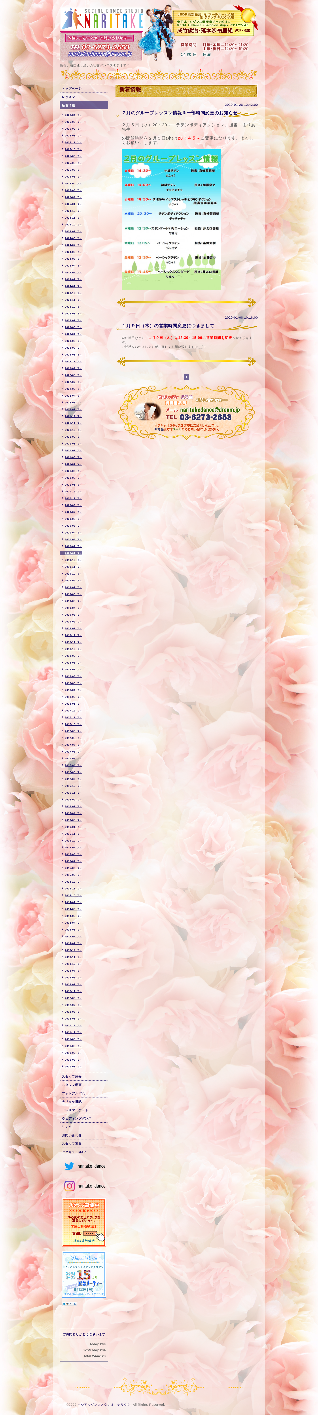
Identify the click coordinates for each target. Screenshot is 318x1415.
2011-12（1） (73, 1025)
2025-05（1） (73, 176)
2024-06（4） (73, 252)
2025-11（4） (73, 142)
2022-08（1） (73, 375)
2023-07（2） (73, 320)
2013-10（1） (73, 964)
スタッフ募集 (72, 1143)
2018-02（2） (73, 697)
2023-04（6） (73, 334)
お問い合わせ (72, 1135)
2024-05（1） (73, 258)
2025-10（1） (73, 149)
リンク (67, 1127)
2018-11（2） (73, 642)
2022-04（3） (73, 395)
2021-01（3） (73, 484)
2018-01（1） (73, 703)
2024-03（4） (73, 272)
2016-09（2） (73, 799)
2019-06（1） (73, 594)
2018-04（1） (73, 690)
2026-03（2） (73, 122)
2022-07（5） (73, 382)
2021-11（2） (73, 423)
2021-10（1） (73, 430)
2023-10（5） (73, 306)
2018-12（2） (73, 635)
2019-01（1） (73, 628)
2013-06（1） (73, 977)
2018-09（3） (73, 656)
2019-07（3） (73, 587)
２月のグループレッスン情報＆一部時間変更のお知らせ (180, 112)
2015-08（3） (73, 847)
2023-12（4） (73, 293)
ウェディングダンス (77, 1118)
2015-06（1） (73, 854)
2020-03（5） (73, 539)
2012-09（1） (73, 998)
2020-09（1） (73, 505)
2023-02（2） (73, 347)
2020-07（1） (73, 512)
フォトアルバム (73, 1093)
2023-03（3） (73, 341)
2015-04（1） (73, 861)
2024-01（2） (73, 286)
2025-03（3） (73, 190)
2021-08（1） (73, 443)
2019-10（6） (73, 573)
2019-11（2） (73, 567)
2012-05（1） (73, 1011)
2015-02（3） (73, 875)
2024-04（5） (73, 265)
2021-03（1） (73, 471)
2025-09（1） (73, 156)
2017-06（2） (73, 751)
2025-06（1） (73, 169)
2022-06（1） (73, 389)
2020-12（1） (73, 491)
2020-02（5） (73, 546)
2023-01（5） (73, 354)
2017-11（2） (73, 717)
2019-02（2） (73, 621)
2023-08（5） (73, 313)
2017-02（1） (73, 779)
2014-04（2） (73, 922)
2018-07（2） (73, 669)
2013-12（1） (73, 950)
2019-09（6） (73, 580)
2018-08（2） (73, 662)
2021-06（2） (73, 457)
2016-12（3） (73, 786)
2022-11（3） (73, 361)
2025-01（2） (73, 204)
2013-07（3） (73, 970)
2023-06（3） (73, 327)
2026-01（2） (73, 135)
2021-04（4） (73, 464)
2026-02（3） (73, 128)
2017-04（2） (73, 765)
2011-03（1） (73, 1053)
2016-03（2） (73, 820)
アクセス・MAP (74, 1152)
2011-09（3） (73, 1039)
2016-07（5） (73, 806)
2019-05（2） (73, 601)
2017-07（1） (73, 744)
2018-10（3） (73, 649)
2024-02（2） (73, 279)
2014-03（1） (73, 929)
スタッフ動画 (72, 1085)
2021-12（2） (73, 416)
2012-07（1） (73, 1005)
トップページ (72, 88)
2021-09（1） (73, 436)
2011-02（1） (73, 1059)
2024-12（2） (73, 211)
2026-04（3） (73, 115)
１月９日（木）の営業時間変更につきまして (168, 325)
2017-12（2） (73, 710)
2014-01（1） (73, 943)
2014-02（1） (73, 936)
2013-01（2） (73, 984)
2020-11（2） (73, 498)
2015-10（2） (73, 840)
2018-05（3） (73, 683)
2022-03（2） (73, 402)
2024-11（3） (73, 217)
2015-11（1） (73, 833)
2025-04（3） (73, 183)
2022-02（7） (73, 409)
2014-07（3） (73, 902)
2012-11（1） (73, 991)
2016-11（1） (73, 792)
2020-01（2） (73, 553)
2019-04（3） (73, 608)
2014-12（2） (73, 881)
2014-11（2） (73, 888)
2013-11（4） (73, 957)
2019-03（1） (73, 614)
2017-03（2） (73, 772)
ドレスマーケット (75, 1110)
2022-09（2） (73, 368)
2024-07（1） (73, 245)
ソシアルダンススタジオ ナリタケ (104, 1404)
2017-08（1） (73, 738)
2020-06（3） (73, 519)
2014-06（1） (73, 909)
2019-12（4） (73, 560)
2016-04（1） (73, 813)
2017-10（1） (73, 724)
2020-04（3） (73, 532)
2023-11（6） (73, 300)
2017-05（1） (73, 758)
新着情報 (68, 105)
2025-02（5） (73, 197)
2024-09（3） (73, 231)
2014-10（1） (73, 895)
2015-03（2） (73, 868)
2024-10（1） (73, 224)
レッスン (68, 97)
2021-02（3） (73, 478)
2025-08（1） (73, 163)
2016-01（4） (73, 827)
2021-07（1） (73, 450)
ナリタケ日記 (72, 1101)
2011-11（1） (73, 1032)
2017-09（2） (73, 731)
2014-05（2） (73, 916)
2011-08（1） (73, 1046)
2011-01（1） (73, 1066)
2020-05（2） (73, 525)
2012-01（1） (73, 1018)
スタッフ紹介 (72, 1076)
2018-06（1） (73, 676)
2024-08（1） (73, 238)
